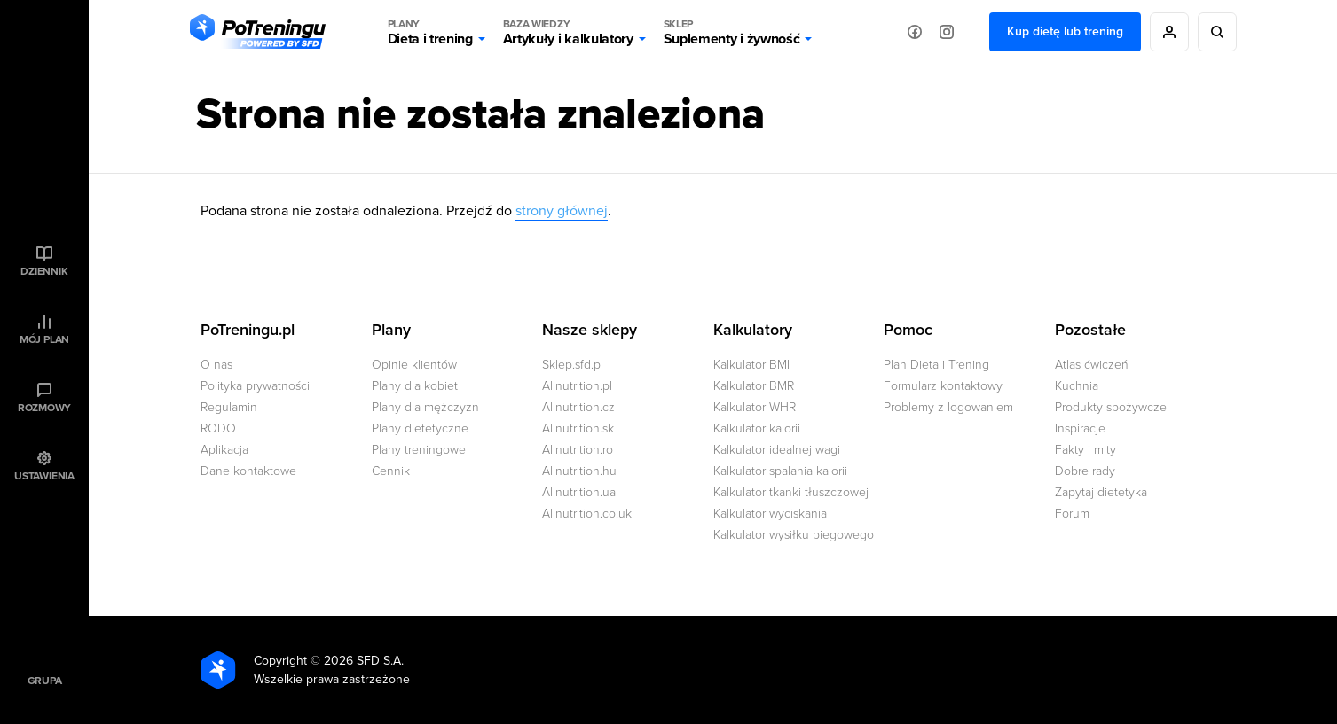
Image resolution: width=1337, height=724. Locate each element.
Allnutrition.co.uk (587, 513)
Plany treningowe (419, 449)
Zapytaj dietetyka (1101, 492)
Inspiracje (1080, 428)
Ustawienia (44, 476)
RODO (218, 428)
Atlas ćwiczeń (1092, 364)
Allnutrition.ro (577, 449)
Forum (1072, 513)
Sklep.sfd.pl (572, 364)
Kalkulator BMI (751, 364)
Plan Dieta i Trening (936, 364)
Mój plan (44, 339)
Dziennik (43, 271)
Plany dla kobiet (415, 385)
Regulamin (229, 407)
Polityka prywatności (255, 385)
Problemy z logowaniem (948, 407)
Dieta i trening (430, 32)
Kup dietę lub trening (1065, 31)
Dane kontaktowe (248, 471)
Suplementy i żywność (732, 32)
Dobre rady (1085, 471)
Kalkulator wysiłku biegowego (793, 534)
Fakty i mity (1085, 449)
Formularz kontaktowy (943, 385)
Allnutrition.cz (578, 407)
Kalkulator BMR (753, 385)
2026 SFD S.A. (364, 660)
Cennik (391, 471)
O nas (216, 364)
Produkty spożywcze (1111, 407)
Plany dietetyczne (420, 428)
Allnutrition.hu (579, 471)
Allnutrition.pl (577, 385)
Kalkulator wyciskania (770, 513)
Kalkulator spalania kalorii (780, 471)
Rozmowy (44, 407)
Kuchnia (1076, 385)
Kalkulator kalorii (756, 428)
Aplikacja (224, 449)
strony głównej (561, 211)
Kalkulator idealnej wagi (776, 449)
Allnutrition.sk (578, 428)
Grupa (45, 680)
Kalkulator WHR (754, 407)
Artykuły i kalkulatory (568, 32)
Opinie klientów (414, 364)
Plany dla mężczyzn (425, 407)
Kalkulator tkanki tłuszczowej (791, 492)
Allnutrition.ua (579, 492)
